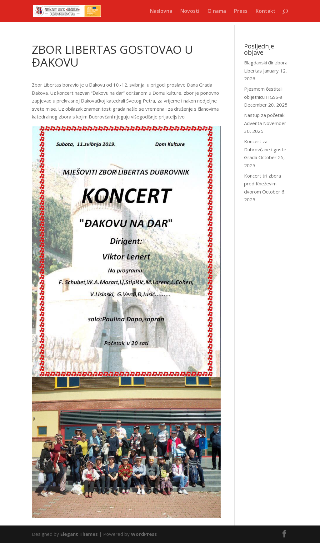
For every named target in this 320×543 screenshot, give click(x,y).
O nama (217, 11)
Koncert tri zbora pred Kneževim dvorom (262, 184)
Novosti (189, 11)
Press (241, 11)
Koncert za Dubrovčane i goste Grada (265, 149)
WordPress (144, 534)
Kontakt (266, 11)
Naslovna (161, 11)
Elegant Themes (79, 534)
